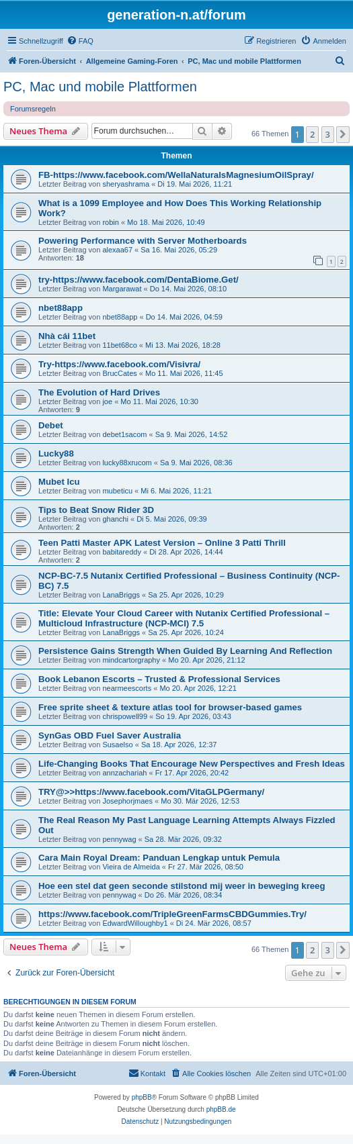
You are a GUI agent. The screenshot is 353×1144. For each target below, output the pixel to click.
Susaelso (117, 745)
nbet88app (60, 308)
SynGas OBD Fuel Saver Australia (109, 735)
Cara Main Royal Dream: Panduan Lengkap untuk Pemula (159, 858)
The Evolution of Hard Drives (99, 392)
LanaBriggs (121, 595)
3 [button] (327, 134)
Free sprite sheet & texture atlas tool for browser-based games (170, 707)
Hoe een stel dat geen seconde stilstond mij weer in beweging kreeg (181, 886)
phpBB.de (221, 1109)
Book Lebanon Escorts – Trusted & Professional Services (159, 679)
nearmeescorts (126, 688)
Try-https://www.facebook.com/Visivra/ (119, 364)
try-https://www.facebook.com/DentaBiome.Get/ (138, 280)
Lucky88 (56, 453)
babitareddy (121, 552)
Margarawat (121, 289)
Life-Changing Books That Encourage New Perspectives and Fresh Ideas (191, 764)
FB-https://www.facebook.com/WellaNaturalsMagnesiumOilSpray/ (176, 175)
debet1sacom (124, 434)
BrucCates (119, 373)
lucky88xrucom (126, 463)
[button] (343, 134)
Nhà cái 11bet (66, 336)
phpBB (142, 1097)
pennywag (119, 839)
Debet (50, 425)
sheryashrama (125, 184)
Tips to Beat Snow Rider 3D (96, 510)
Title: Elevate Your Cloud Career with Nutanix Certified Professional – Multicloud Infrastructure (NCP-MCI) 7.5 (183, 618)
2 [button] (312, 134)
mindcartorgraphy (131, 660)
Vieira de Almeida (130, 867)
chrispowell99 (124, 716)
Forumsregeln (33, 109)
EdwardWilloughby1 (134, 923)
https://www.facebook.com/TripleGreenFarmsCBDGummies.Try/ (172, 914)
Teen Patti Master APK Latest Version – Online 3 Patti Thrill (162, 543)
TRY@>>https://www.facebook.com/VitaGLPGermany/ (151, 792)
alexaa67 (117, 250)
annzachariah (124, 773)
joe (107, 401)
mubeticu (117, 491)
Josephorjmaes (127, 801)
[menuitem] (80, 41)
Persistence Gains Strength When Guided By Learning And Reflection (185, 651)
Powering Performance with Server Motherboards (142, 241)
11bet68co (119, 345)
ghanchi (115, 519)
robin (110, 222)
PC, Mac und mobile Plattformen (100, 86)
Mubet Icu (59, 482)
